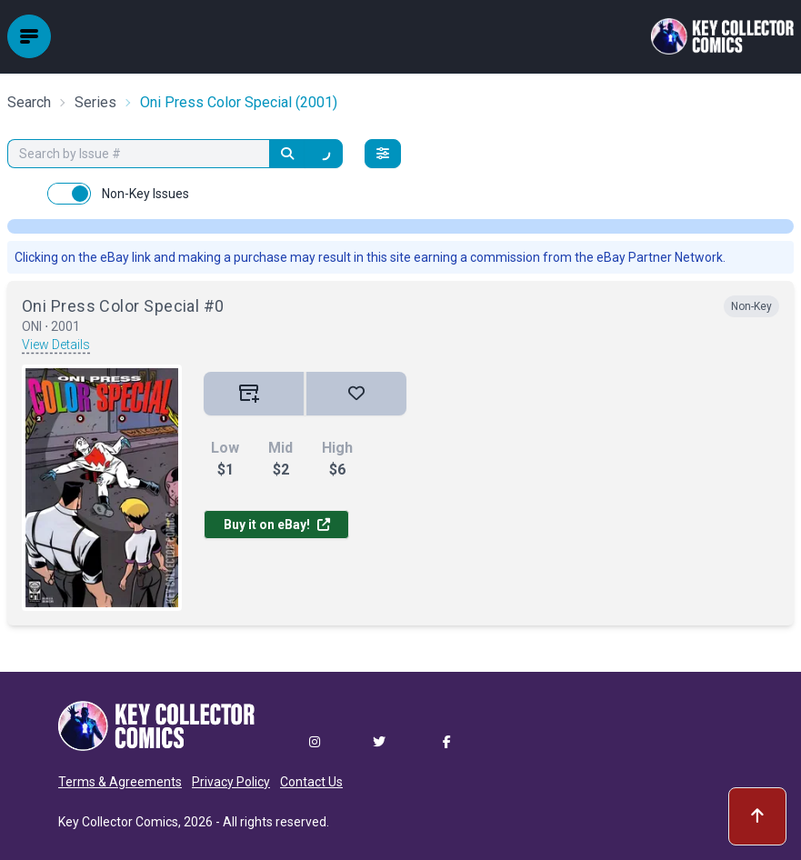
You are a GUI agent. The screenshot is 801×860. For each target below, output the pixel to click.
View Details (56, 344)
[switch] (69, 194)
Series (95, 102)
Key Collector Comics (118, 822)
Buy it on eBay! (277, 524)
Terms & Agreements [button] (120, 782)
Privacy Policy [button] (231, 782)
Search (29, 102)
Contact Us (311, 782)
